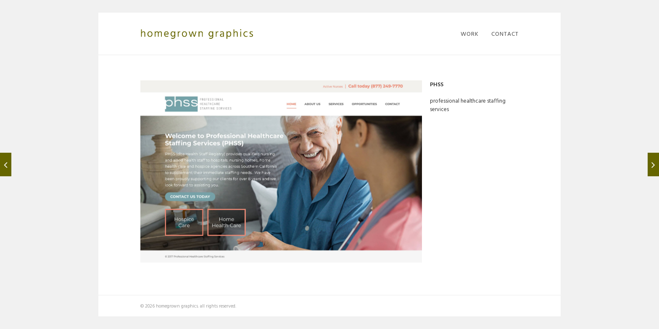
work (470, 33)
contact (505, 33)
